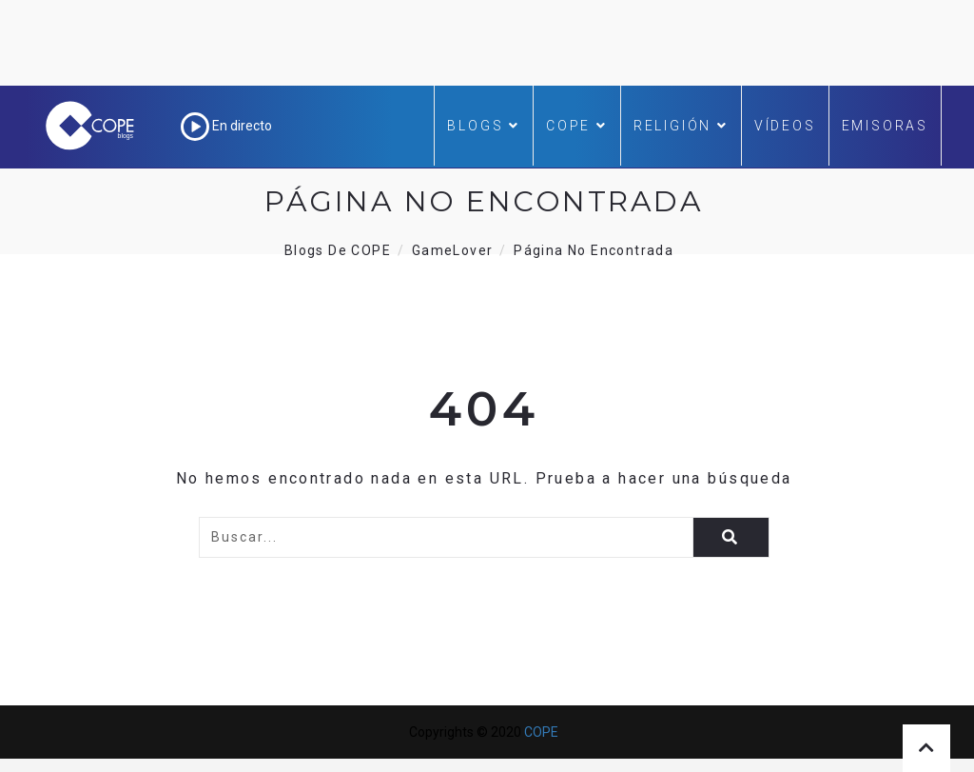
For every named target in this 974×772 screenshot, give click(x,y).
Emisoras (885, 125)
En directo (226, 125)
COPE (577, 125)
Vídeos (785, 125)
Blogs (483, 125)
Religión (681, 125)
